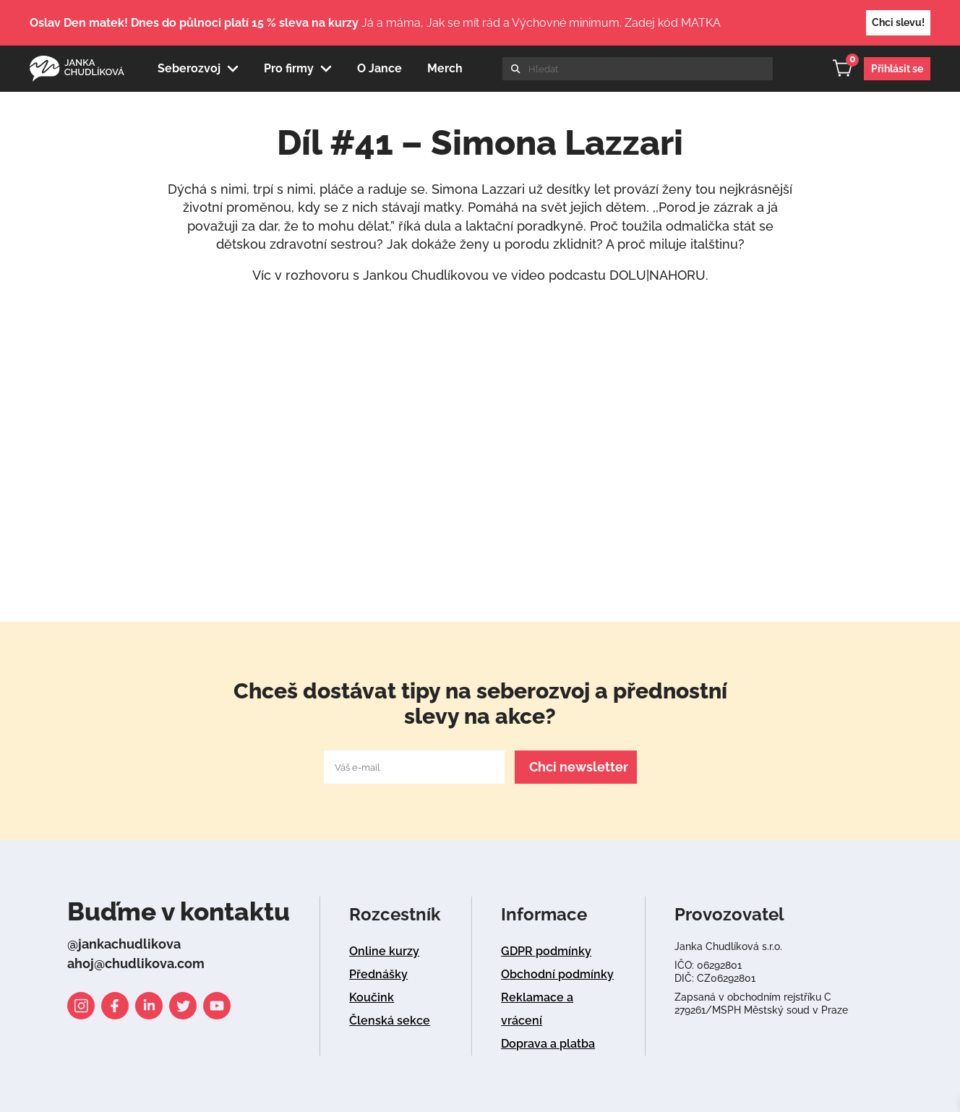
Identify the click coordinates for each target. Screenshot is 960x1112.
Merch (445, 68)
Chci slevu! (898, 22)
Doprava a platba (548, 1044)
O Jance (379, 68)
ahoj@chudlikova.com (136, 963)
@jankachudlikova (124, 943)
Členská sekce (389, 1020)
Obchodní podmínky (557, 974)
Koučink (371, 997)
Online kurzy (384, 951)
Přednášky (378, 974)
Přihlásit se (897, 68)
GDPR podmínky (546, 951)
